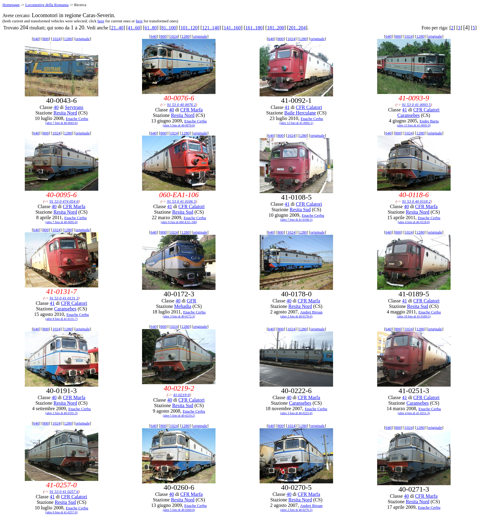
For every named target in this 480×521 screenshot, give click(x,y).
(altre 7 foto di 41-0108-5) (296, 219)
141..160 (232, 27)
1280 (68, 38)
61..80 (150, 27)
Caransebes (408, 115)
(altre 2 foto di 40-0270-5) (296, 510)
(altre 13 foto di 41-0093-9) (414, 125)
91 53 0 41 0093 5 (416, 104)
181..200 (275, 27)
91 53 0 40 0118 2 (416, 201)
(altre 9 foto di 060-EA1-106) (179, 222)
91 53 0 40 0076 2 (181, 104)
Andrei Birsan (311, 312)
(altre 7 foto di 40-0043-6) (61, 123)
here (100, 21)
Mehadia (182, 306)
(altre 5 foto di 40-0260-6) (179, 510)
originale (83, 38)
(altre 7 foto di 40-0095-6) (61, 222)
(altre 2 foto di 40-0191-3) (61, 413)
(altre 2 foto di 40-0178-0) (296, 316)
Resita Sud (182, 212)
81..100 (168, 27)
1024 (56, 38)
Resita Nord (65, 112)
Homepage (11, 4)
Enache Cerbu (77, 118)
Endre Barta (429, 121)
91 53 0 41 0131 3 (64, 298)
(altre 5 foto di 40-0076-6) (179, 125)
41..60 (134, 27)
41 (287, 107)
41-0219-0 (181, 394)
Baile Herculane (300, 112)
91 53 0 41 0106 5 (181, 201)
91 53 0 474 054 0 (64, 201)
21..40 (117, 27)
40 (56, 107)
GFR (191, 300)
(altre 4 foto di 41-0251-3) (414, 413)
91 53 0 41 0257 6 (64, 491)
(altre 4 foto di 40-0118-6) (414, 222)
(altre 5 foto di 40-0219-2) (179, 415)
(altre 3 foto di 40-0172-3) (179, 316)
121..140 (210, 27)
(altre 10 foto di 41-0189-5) (414, 316)
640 (36, 38)
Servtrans (74, 107)
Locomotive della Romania (47, 4)
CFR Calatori (309, 107)
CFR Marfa (191, 109)
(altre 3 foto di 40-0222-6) (296, 413)
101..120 (189, 27)
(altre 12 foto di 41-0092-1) (296, 123)
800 (46, 38)
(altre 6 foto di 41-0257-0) (61, 512)
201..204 (297, 27)
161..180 (253, 27)
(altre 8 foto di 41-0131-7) (61, 318)
